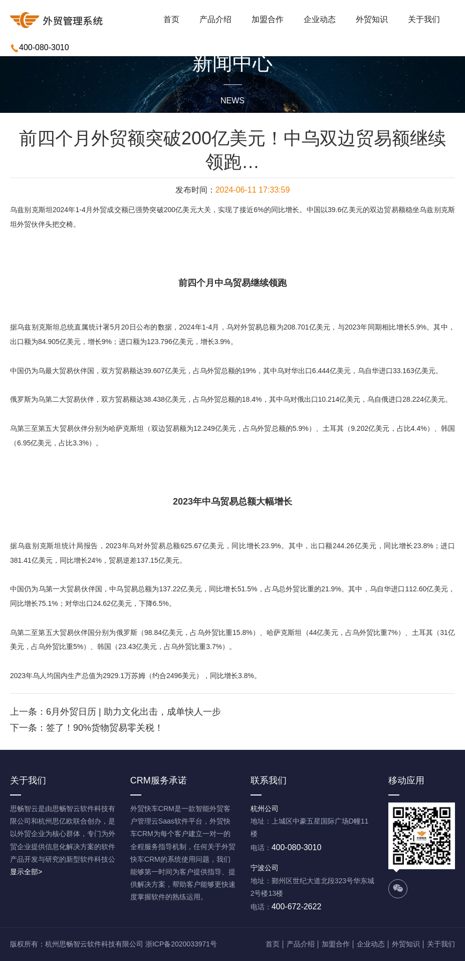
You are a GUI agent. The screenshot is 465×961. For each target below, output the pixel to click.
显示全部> (26, 872)
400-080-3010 (44, 47)
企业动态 (320, 19)
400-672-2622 (297, 906)
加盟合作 (268, 19)
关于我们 (424, 19)
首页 (171, 19)
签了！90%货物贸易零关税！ (104, 728)
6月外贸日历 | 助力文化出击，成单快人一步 (133, 712)
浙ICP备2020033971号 (181, 944)
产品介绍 (215, 19)
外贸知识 (372, 19)
